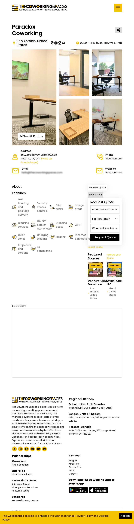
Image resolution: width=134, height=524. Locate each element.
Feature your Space (114, 256)
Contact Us (75, 467)
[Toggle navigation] (118, 8)
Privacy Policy (84, 516)
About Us (74, 463)
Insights (73, 460)
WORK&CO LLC (114, 282)
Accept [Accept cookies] (125, 516)
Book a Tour (95, 194)
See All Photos (31, 136)
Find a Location (20, 464)
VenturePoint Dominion (97, 282)
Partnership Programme (25, 500)
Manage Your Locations (25, 487)
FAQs (71, 470)
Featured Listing (20, 490)
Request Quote (97, 187)
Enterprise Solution (22, 474)
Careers (73, 473)
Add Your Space (21, 484)
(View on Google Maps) (36, 160)
